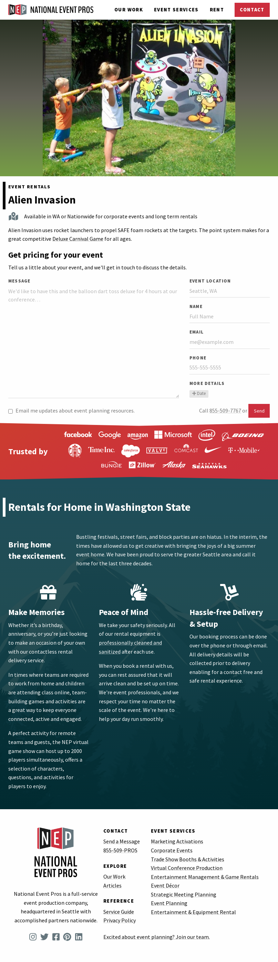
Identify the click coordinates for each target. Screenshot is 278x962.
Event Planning (169, 903)
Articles (112, 885)
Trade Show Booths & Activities (187, 859)
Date (199, 393)
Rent (217, 10)
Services (176, 10)
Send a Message (121, 841)
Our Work (128, 10)
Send (259, 411)
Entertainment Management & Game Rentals (205, 876)
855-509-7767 (225, 410)
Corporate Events (172, 850)
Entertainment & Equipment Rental (193, 912)
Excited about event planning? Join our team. (156, 936)
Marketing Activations (177, 841)
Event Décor (165, 885)
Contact (252, 10)
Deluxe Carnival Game (77, 238)
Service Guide (118, 911)
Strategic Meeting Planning (183, 894)
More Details (207, 383)
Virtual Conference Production (187, 867)
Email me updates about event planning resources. (71, 410)
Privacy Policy (119, 920)
